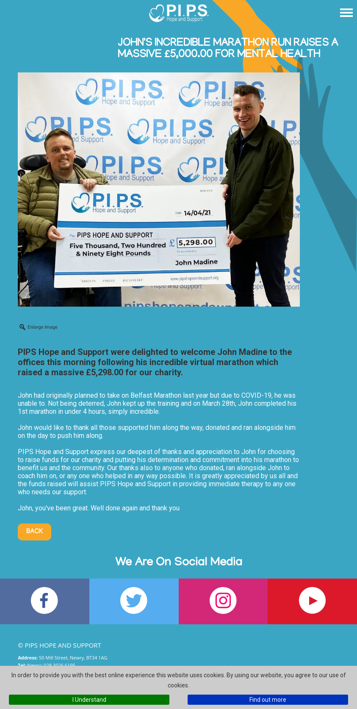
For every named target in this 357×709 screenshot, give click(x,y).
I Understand (89, 699)
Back (34, 532)
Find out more (267, 699)
